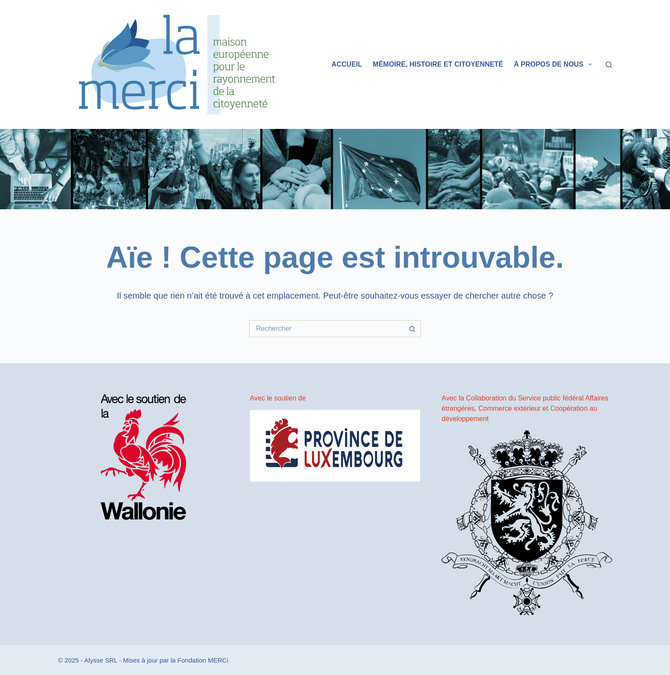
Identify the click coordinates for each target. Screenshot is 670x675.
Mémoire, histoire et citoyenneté (438, 64)
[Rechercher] (609, 64)
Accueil (347, 64)
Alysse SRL (100, 660)
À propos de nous (554, 64)
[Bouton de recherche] (412, 328)
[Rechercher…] (326, 328)
